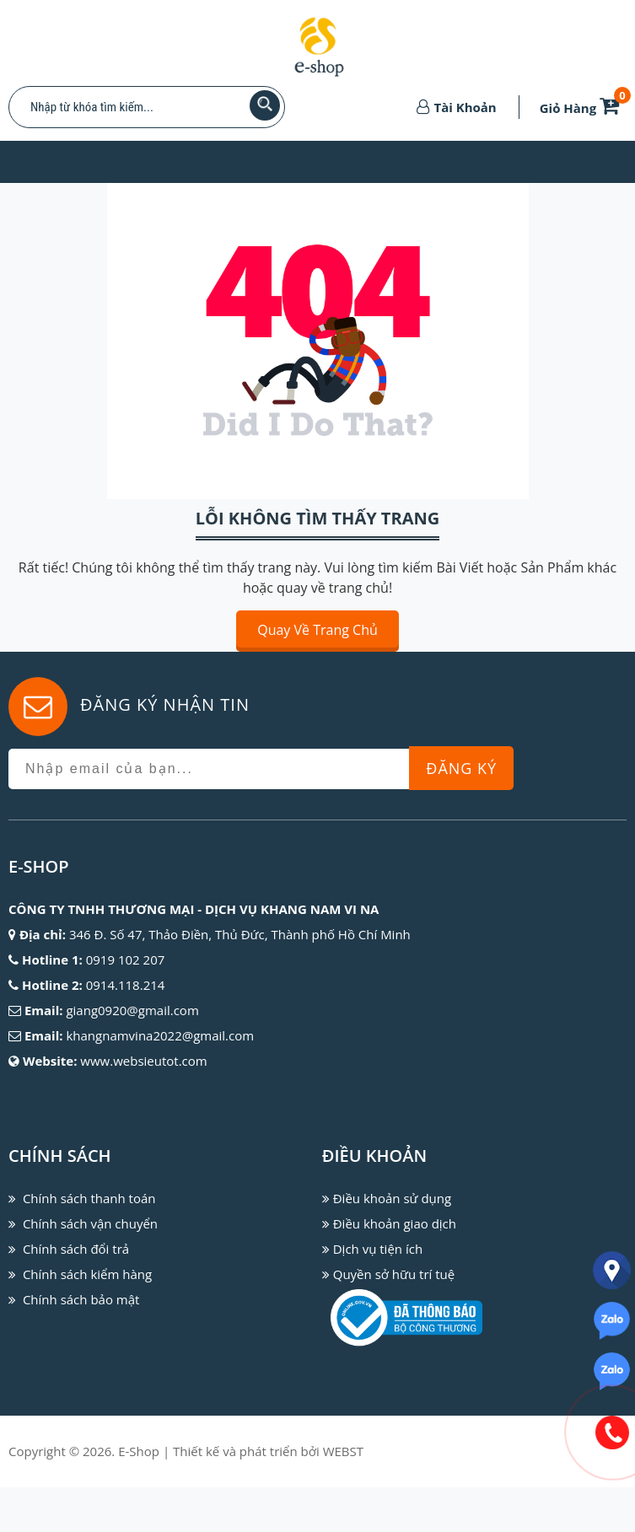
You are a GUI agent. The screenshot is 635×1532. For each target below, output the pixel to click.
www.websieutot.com (143, 1060)
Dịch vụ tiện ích (377, 1248)
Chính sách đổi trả (76, 1248)
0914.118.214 (125, 984)
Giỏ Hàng (583, 107)
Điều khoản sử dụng (392, 1198)
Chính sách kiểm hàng (87, 1274)
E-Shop (138, 1451)
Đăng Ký (461, 768)
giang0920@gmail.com (132, 1010)
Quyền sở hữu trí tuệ (394, 1274)
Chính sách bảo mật (81, 1299)
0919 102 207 (125, 959)
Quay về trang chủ (317, 630)
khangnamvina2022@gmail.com (160, 1035)
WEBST (343, 1451)
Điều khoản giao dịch (394, 1223)
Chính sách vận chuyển (90, 1223)
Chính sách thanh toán (89, 1198)
